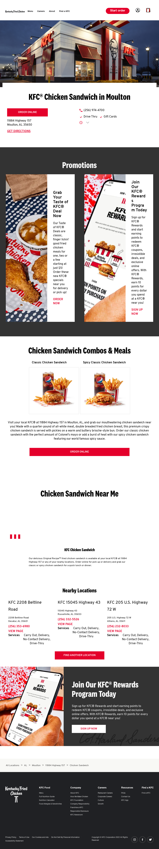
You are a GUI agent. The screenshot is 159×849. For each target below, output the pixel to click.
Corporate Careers (105, 797)
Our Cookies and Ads (40, 837)
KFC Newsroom (76, 815)
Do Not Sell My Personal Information (65, 837)
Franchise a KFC (76, 807)
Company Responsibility (79, 804)
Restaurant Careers (105, 793)
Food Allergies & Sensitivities (50, 804)
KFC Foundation (76, 800)
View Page (15, 632)
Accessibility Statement (14, 841)
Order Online (27, 112)
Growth (101, 804)
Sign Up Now (89, 729)
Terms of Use (24, 837)
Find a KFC (146, 793)
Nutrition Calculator (47, 800)
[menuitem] (30, 11)
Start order (117, 10)
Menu (41, 793)
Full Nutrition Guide (47, 797)
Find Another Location (80, 656)
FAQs (123, 793)
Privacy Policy (10, 837)
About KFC (74, 793)
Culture (101, 800)
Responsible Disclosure (79, 811)
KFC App (124, 800)
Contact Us (125, 797)
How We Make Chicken (79, 797)
